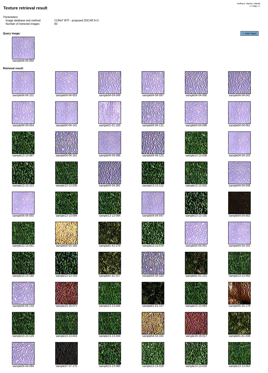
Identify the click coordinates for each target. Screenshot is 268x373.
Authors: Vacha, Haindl (248, 3)
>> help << (254, 6)
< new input (250, 33)
